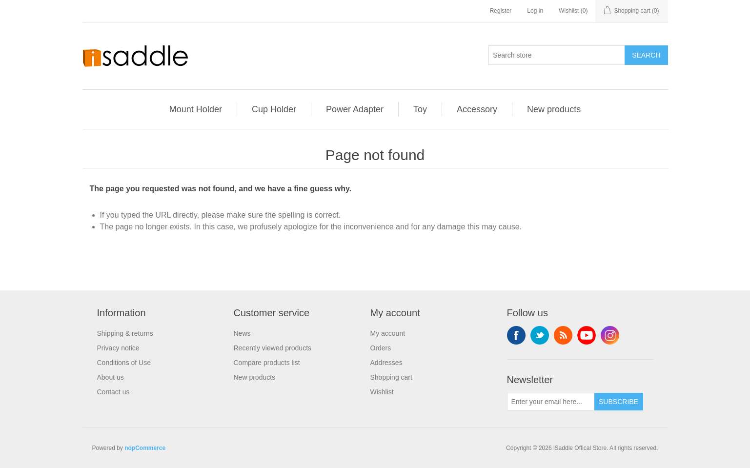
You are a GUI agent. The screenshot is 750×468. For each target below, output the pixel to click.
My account (387, 333)
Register (501, 10)
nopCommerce (144, 448)
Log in (535, 10)
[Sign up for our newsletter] (551, 401)
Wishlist (382, 392)
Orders (380, 348)
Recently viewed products (273, 348)
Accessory (477, 109)
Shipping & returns (125, 333)
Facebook (516, 335)
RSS (563, 335)
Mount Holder (195, 109)
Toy (420, 109)
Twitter (539, 335)
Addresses (386, 362)
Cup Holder (274, 109)
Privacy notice (118, 348)
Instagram (610, 335)
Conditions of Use (124, 362)
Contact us (113, 392)
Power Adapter (355, 109)
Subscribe (618, 402)
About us (110, 377)
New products (554, 109)
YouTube (586, 335)
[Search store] (556, 55)
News (242, 333)
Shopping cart (391, 377)
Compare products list (267, 362)
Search (646, 55)
